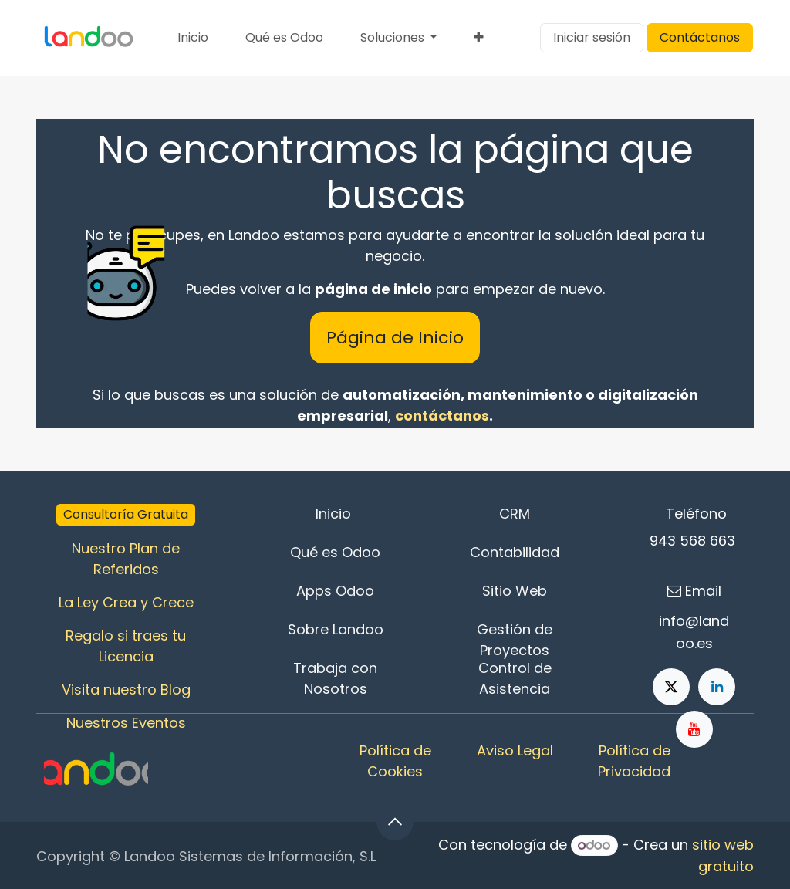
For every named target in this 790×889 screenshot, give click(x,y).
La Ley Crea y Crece (126, 602)
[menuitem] (193, 37)
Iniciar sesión (591, 37)
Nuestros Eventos (126, 722)
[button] (395, 821)
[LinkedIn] (716, 686)
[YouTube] (694, 729)
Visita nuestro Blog (126, 689)
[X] (671, 686)
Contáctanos (700, 37)
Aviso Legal (515, 750)
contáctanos (442, 415)
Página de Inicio (395, 338)
